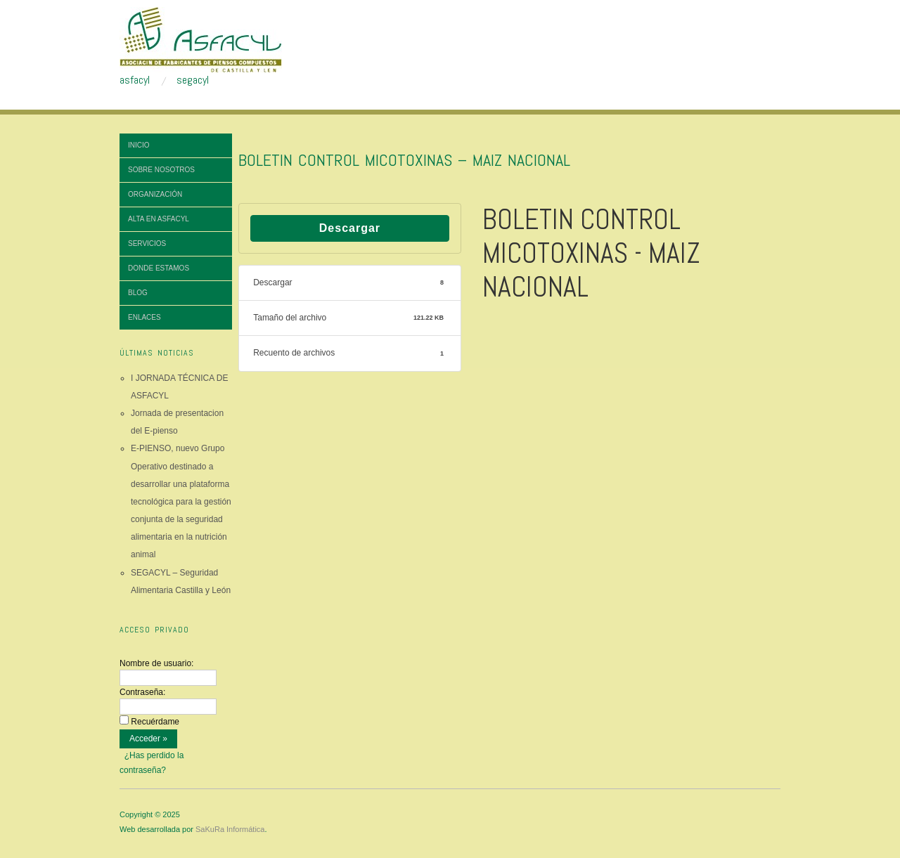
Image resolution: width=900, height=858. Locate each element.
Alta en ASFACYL (158, 219)
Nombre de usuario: (156, 663)
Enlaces (144, 317)
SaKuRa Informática (229, 829)
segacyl (192, 80)
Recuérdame (155, 722)
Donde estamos (158, 268)
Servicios (147, 243)
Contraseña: (142, 692)
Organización (155, 194)
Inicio (139, 145)
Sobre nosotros (161, 170)
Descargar (349, 228)
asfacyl (135, 80)
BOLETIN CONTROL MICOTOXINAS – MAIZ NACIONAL (404, 160)
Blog (138, 293)
